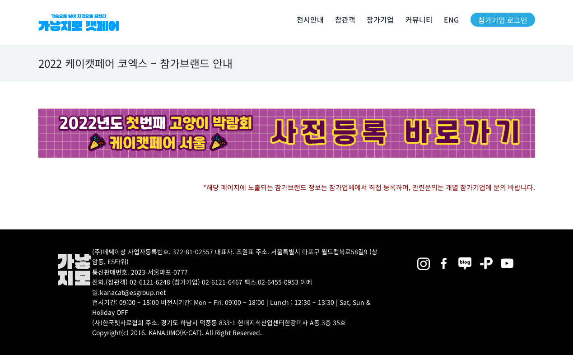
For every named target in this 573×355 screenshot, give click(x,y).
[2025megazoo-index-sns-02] (423, 257)
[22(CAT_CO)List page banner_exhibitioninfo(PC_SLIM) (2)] (286, 112)
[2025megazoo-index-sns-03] (507, 257)
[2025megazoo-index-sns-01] (444, 257)
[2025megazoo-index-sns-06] (486, 257)
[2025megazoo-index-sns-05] (465, 257)
